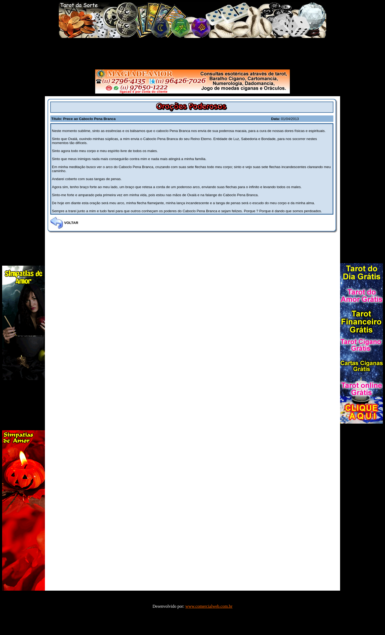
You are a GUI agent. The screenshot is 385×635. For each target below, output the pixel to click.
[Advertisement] (192, 53)
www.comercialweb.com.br (208, 606)
